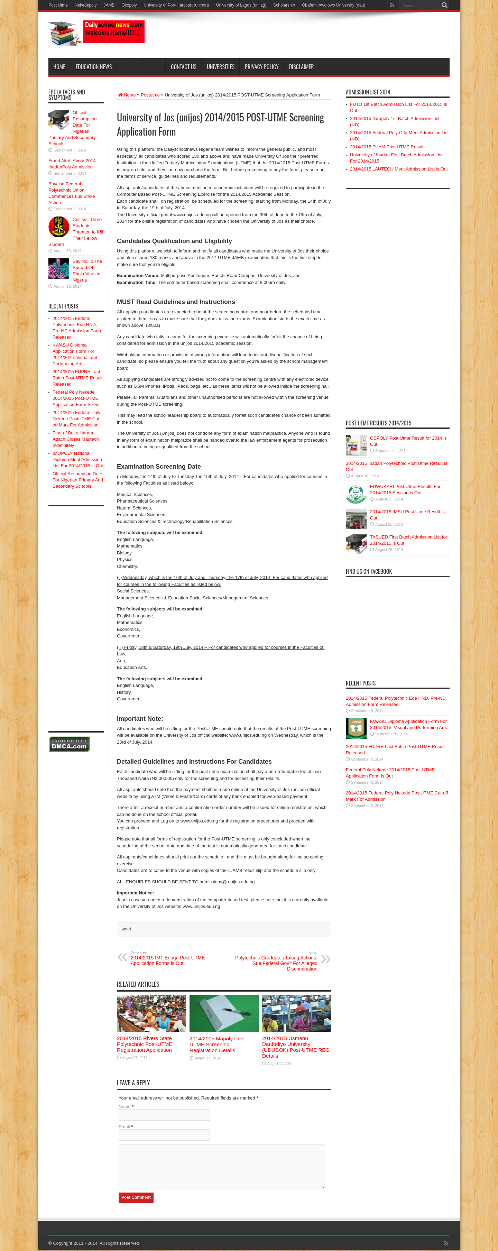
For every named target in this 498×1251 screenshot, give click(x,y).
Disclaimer (301, 67)
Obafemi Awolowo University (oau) (333, 5)
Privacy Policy (261, 67)
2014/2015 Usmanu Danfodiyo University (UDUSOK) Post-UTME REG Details (296, 1047)
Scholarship (284, 5)
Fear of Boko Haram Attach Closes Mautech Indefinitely (76, 439)
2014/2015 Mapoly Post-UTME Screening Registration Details (218, 1044)
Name (125, 1106)
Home (59, 67)
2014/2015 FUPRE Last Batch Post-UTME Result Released (78, 378)
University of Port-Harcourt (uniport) (176, 5)
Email (124, 1126)
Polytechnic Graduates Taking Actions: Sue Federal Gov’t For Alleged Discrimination (275, 961)
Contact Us (183, 67)
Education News (94, 67)
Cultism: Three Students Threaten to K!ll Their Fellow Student (75, 232)
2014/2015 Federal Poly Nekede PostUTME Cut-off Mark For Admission (77, 418)
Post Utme (58, 5)
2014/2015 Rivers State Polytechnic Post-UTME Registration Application (145, 1044)
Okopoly (129, 5)
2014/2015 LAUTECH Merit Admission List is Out (399, 169)
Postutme (150, 95)
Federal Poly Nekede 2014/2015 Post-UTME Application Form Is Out (76, 398)
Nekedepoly (85, 5)
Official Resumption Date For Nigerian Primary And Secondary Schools (78, 480)
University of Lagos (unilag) (241, 5)
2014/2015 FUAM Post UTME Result (386, 146)
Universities (220, 67)
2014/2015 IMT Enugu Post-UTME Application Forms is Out (173, 958)
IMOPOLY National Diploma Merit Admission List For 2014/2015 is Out (78, 459)
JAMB (108, 5)
